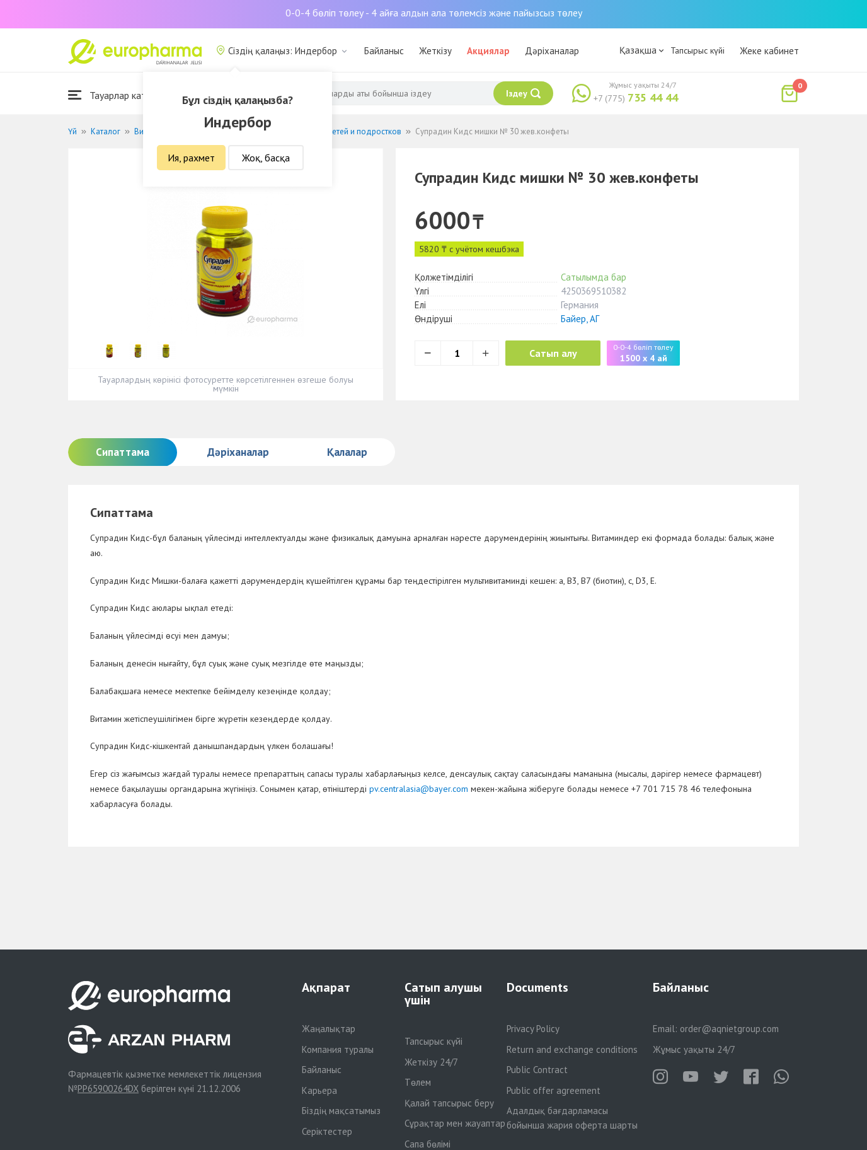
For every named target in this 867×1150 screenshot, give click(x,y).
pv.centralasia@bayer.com (418, 788)
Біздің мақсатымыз (341, 1111)
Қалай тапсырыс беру (449, 1103)
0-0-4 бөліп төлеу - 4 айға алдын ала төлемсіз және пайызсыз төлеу (433, 12)
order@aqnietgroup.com (729, 1029)
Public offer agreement (553, 1090)
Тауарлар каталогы (119, 95)
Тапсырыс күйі (697, 50)
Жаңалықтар (328, 1029)
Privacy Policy (533, 1029)
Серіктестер (327, 1131)
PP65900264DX (108, 1089)
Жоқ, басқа (266, 157)
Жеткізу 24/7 (431, 1062)
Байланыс (384, 51)
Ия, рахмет (191, 157)
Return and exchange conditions (572, 1049)
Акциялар (488, 51)
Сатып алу (554, 353)
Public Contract (537, 1070)
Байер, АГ (580, 319)
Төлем (418, 1082)
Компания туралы (338, 1049)
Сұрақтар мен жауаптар (455, 1123)
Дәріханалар (552, 51)
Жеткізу (435, 51)
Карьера (319, 1090)
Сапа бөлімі (428, 1144)
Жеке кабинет (769, 51)
